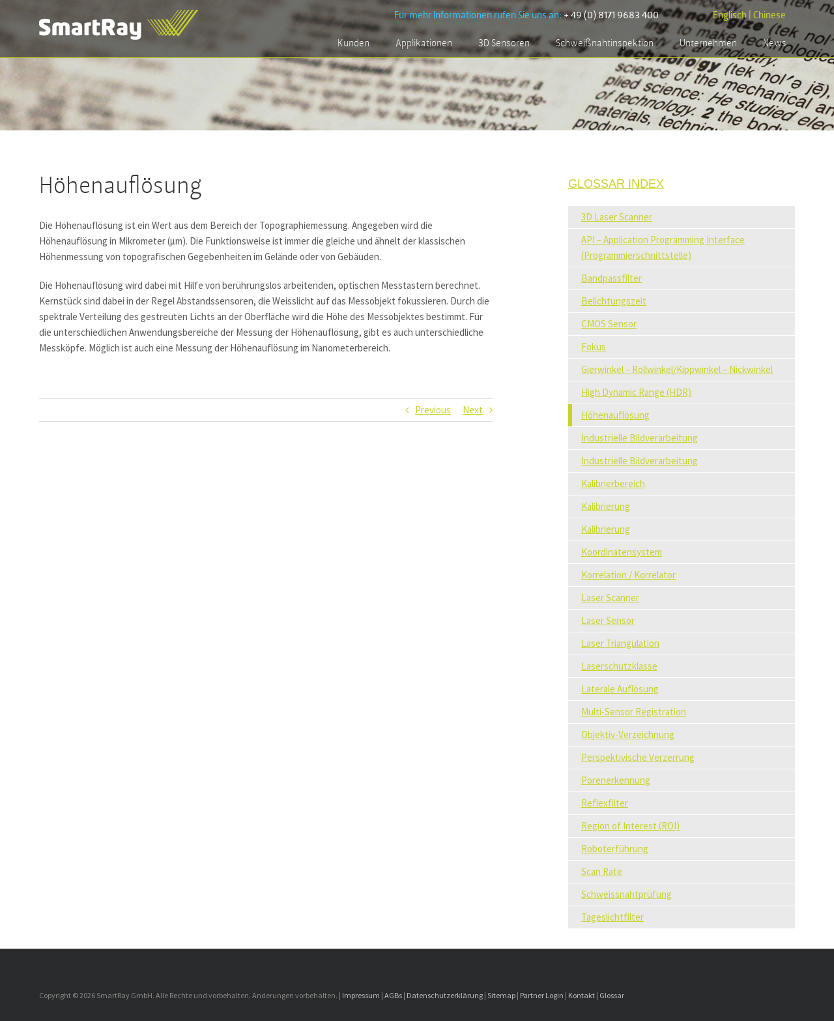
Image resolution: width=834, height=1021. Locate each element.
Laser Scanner (610, 597)
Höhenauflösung (615, 415)
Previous (433, 410)
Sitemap (501, 995)
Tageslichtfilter (612, 917)
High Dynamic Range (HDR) (636, 392)
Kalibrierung (605, 506)
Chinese (769, 15)
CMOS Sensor (609, 324)
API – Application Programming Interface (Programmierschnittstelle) (663, 247)
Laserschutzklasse (619, 666)
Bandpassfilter (611, 278)
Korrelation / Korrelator (628, 575)
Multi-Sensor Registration (633, 711)
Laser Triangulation (620, 643)
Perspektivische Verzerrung (638, 757)
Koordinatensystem (621, 552)
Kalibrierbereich (613, 483)
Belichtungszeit (613, 301)
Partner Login (542, 995)
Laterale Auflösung (620, 689)
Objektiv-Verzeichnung (627, 734)
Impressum (361, 995)
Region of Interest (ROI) (630, 826)
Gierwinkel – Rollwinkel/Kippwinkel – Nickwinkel (677, 369)
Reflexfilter (604, 803)
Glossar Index (616, 183)
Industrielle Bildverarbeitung (639, 438)
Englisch (730, 15)
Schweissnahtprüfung (626, 894)
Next (473, 410)
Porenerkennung (615, 780)
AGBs (393, 995)
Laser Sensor (608, 620)
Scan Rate (601, 871)
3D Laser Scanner (616, 217)
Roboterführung (614, 848)
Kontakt (581, 995)
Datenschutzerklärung (445, 995)
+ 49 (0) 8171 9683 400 (611, 15)
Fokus (593, 346)
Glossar (611, 995)
